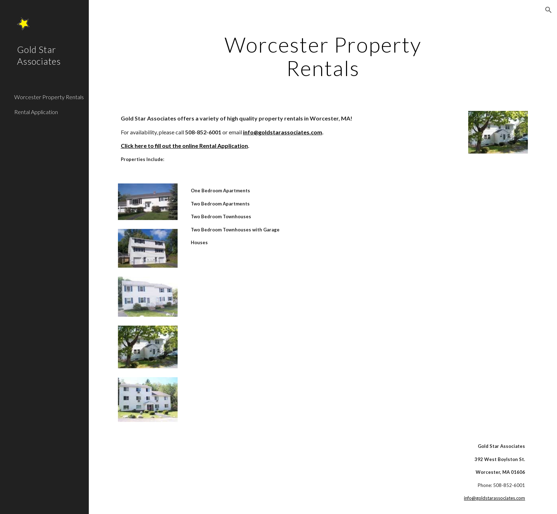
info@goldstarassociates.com (494, 498)
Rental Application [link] (36, 111)
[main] (323, 56)
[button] (548, 9)
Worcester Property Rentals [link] (49, 96)
